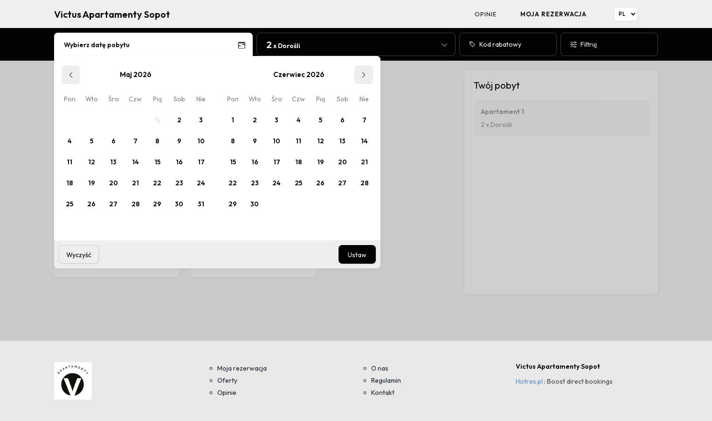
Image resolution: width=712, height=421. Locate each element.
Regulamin (386, 380)
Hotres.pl (529, 381)
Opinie (486, 14)
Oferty (227, 380)
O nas (379, 368)
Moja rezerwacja (553, 14)
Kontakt (382, 392)
